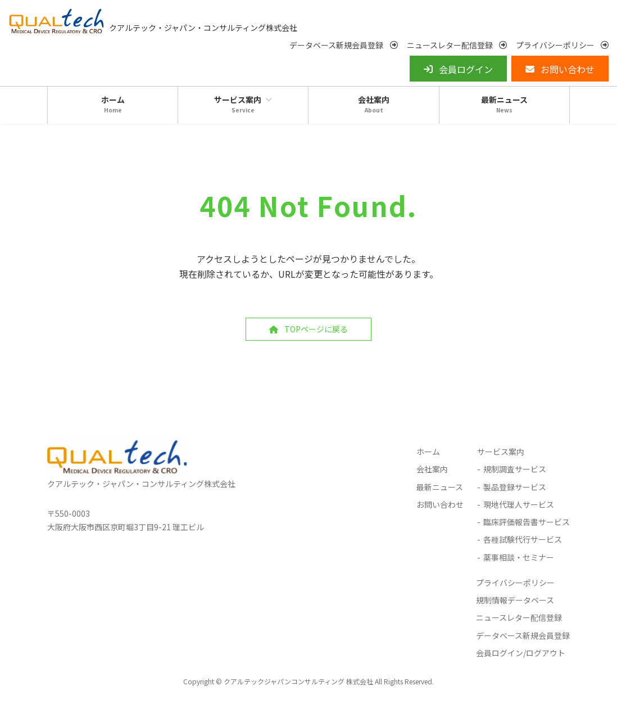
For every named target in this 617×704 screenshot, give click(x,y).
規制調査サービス (514, 472)
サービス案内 (500, 455)
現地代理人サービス (518, 507)
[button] (343, 48)
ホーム (428, 455)
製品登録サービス (514, 489)
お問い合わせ (440, 507)
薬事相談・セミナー (518, 560)
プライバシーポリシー (515, 585)
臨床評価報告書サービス (526, 524)
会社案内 (432, 472)
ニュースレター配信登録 (519, 620)
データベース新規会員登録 (523, 638)
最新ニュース (439, 489)
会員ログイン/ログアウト (520, 656)
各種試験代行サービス (522, 542)
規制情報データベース (515, 602)
